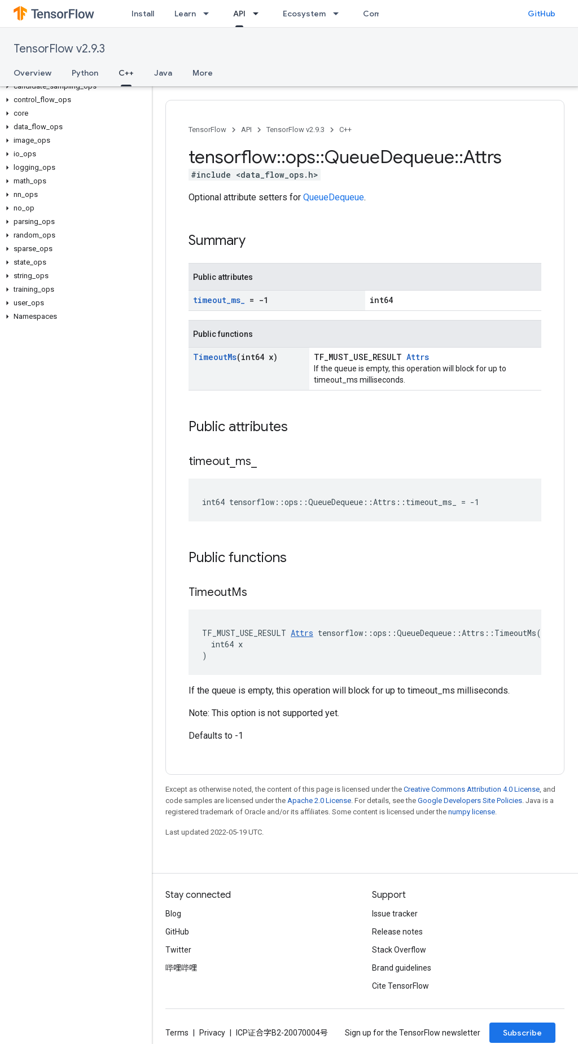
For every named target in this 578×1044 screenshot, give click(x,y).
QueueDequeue (333, 197)
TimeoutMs (215, 357)
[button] (73, 86)
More (202, 73)
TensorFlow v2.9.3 (59, 49)
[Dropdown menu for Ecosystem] (339, 13)
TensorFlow (207, 129)
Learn (185, 13)
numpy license (471, 812)
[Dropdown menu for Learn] (209, 13)
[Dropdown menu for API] (259, 13)
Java (163, 73)
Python (85, 73)
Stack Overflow (399, 949)
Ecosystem (304, 13)
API (246, 129)
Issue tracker (395, 913)
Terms (177, 1032)
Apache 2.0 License (319, 800)
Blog (173, 913)
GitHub (541, 13)
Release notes (397, 931)
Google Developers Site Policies (470, 800)
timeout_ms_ (219, 300)
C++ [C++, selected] (126, 73)
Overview (32, 73)
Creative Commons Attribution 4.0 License (472, 789)
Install (143, 13)
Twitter (178, 949)
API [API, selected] (239, 13)
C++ (345, 129)
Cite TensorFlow (400, 985)
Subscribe (522, 1033)
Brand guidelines (401, 967)
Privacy (212, 1032)
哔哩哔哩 (181, 967)
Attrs (417, 357)
